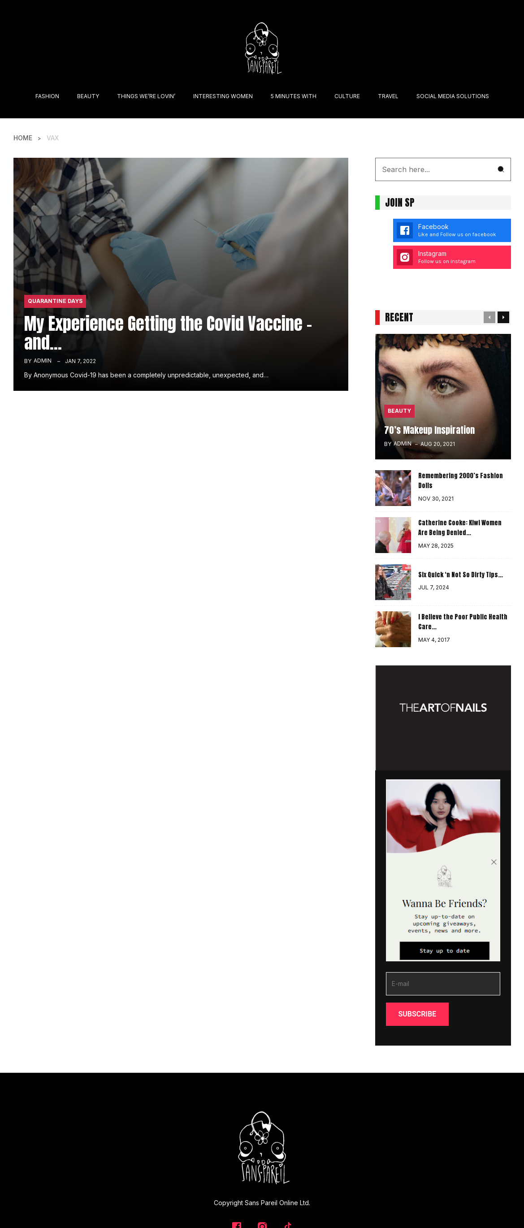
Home (22, 138)
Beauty (399, 410)
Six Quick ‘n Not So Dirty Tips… (460, 574)
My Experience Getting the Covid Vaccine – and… (168, 332)
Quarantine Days (55, 301)
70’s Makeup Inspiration (429, 430)
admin (43, 360)
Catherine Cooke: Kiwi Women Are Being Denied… (460, 527)
